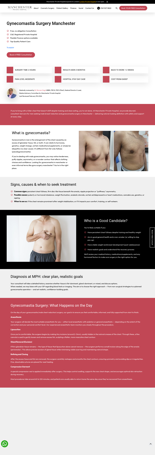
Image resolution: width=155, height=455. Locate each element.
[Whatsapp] (4, 443)
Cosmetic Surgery (47, 8)
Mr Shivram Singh (40, 91)
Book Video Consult (152, 237)
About (36, 8)
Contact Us (89, 8)
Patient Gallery (62, 8)
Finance (73, 8)
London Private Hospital (87, 2)
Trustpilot (10, 47)
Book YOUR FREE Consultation (133, 8)
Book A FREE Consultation (22, 55)
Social (81, 8)
